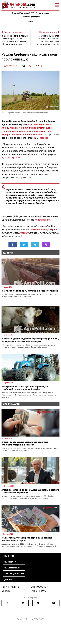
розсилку (24, 232)
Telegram (52, 229)
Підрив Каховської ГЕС (23, 13)
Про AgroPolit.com (10, 586)
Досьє (8, 579)
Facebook (35, 229)
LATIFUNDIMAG (38, 590)
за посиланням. (43, 219)
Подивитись (12, 567)
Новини (9, 555)
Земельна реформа (30, 16)
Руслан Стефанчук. (11, 157)
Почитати (10, 561)
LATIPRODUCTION (39, 586)
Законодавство (14, 573)
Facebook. (43, 137)
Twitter (44, 229)
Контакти (6, 590)
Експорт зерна (42, 13)
